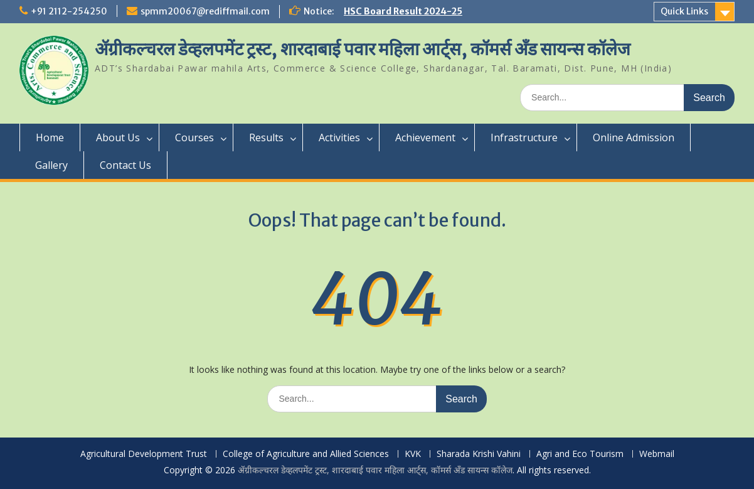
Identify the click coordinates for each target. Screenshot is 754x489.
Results (266, 137)
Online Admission (633, 137)
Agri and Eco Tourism (580, 454)
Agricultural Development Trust (143, 454)
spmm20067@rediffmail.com (205, 11)
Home (50, 137)
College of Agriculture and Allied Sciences (306, 454)
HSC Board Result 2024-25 (403, 11)
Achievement (425, 137)
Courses (194, 137)
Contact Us (125, 165)
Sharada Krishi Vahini (479, 454)
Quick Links (684, 11)
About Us (118, 137)
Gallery (51, 165)
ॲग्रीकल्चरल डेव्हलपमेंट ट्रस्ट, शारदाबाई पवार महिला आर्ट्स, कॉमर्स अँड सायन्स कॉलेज (362, 49)
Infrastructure (524, 137)
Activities (339, 137)
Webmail (656, 454)
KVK (413, 454)
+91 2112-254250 (69, 11)
